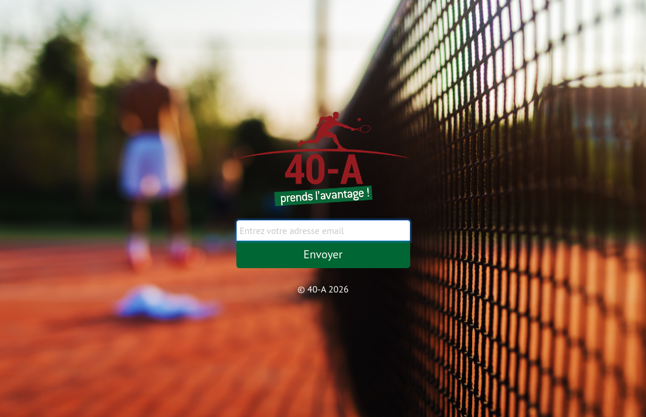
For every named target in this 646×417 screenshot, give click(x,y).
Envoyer (323, 254)
